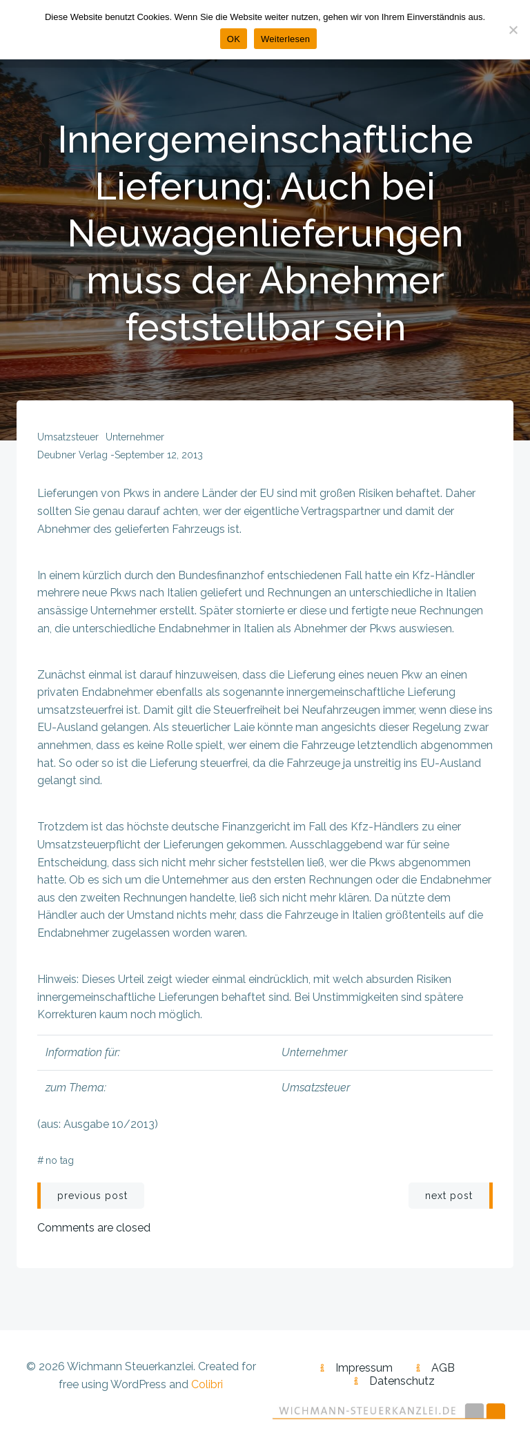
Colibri (207, 1384)
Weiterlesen (285, 39)
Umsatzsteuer (68, 436)
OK (233, 39)
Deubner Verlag (72, 454)
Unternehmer (135, 436)
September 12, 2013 (159, 454)
